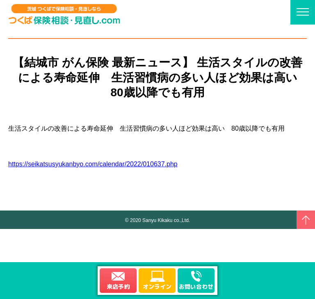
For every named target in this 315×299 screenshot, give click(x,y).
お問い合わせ (196, 286)
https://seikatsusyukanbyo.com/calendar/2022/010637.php (93, 164)
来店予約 (118, 286)
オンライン (157, 286)
